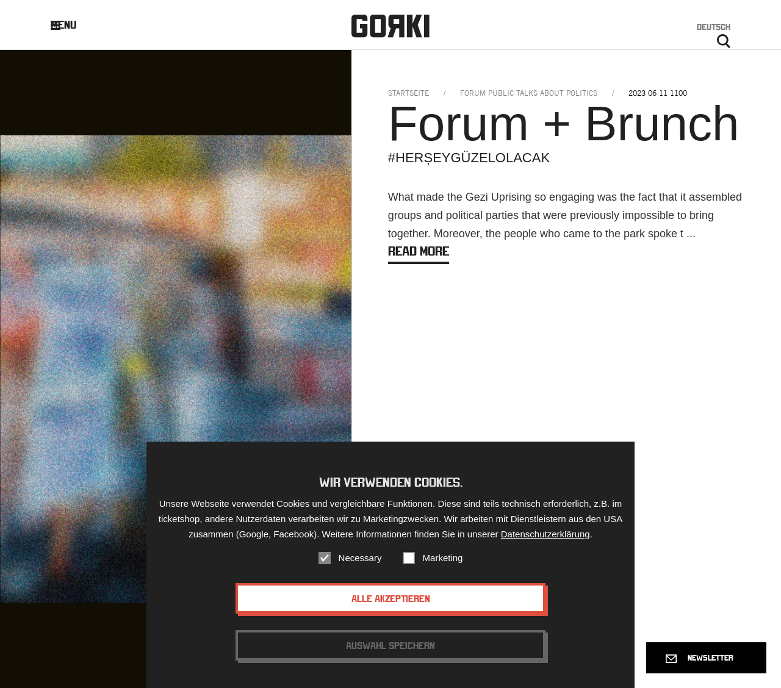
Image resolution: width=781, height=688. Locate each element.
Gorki (390, 26)
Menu (73, 24)
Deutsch (713, 26)
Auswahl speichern (390, 648)
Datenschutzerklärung (545, 536)
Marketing (443, 560)
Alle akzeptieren (390, 601)
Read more (418, 251)
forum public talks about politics (528, 93)
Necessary (360, 560)
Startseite (408, 93)
